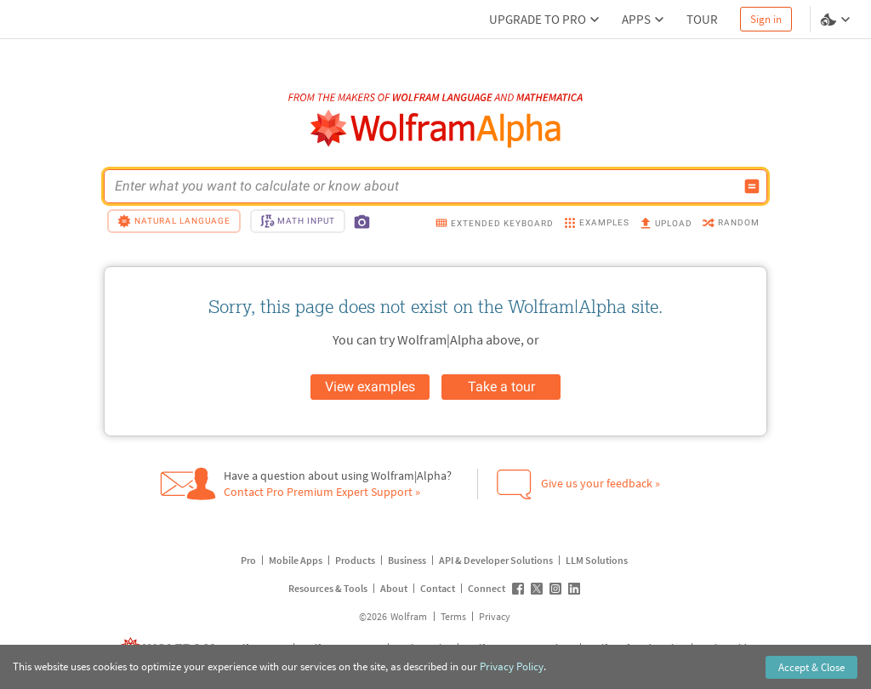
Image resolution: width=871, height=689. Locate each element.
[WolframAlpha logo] (435, 129)
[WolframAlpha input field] (424, 186)
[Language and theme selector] (837, 20)
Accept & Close (811, 667)
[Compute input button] (751, 186)
